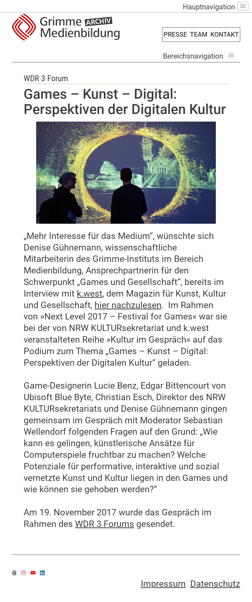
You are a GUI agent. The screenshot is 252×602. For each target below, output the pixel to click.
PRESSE (175, 34)
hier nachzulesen (127, 305)
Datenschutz (215, 584)
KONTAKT (224, 34)
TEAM (198, 34)
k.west (89, 293)
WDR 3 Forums (104, 524)
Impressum (163, 584)
